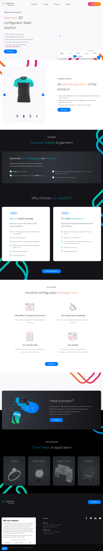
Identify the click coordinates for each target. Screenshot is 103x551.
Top (70, 53)
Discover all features (51, 271)
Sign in (68, 4)
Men (75, 56)
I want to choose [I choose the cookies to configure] (18, 542)
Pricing (46, 4)
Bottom (78, 53)
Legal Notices (10, 547)
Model (61, 53)
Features (57, 4)
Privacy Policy (19, 547)
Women (80, 56)
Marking (95, 53)
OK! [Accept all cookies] (30, 542)
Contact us (94, 4)
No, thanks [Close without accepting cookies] (7, 542)
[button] (4, 548)
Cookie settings (28, 547)
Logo (86, 53)
